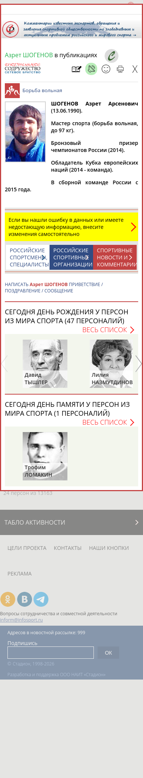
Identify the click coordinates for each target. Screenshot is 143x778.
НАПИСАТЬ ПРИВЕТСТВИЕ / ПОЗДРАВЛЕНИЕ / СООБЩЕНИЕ (54, 287)
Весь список (104, 329)
